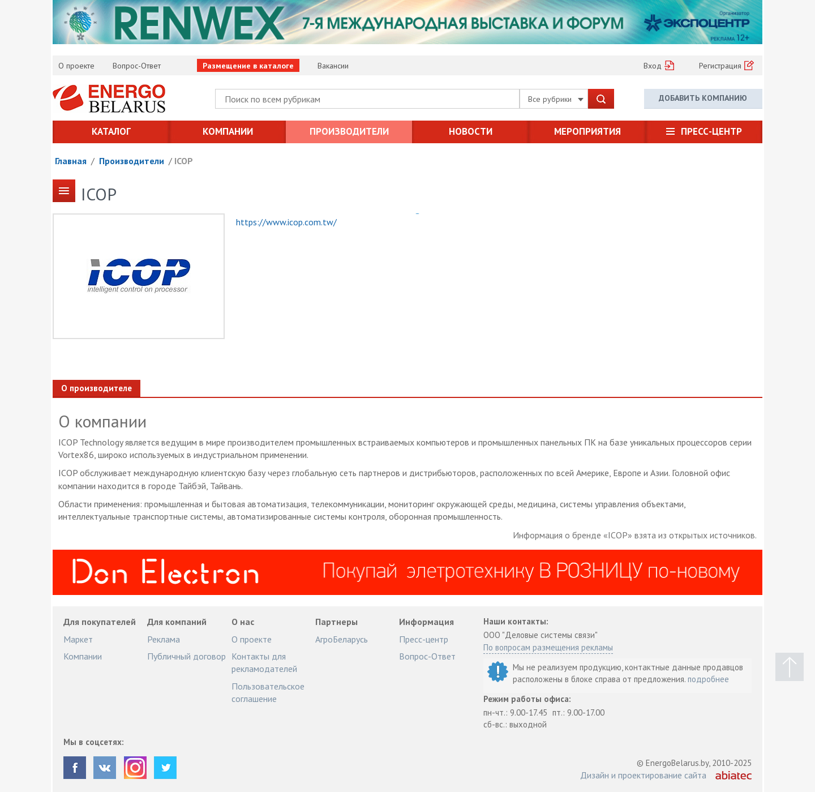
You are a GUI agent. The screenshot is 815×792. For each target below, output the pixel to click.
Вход (653, 66)
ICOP (183, 160)
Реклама (163, 639)
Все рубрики (556, 99)
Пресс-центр (711, 131)
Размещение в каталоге (248, 66)
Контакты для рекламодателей (264, 662)
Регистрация (720, 66)
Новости (470, 131)
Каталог (111, 131)
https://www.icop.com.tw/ (286, 222)
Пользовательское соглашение (267, 692)
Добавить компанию (703, 98)
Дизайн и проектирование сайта (643, 775)
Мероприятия (587, 131)
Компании (228, 131)
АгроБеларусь (341, 639)
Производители (349, 131)
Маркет (78, 639)
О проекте (76, 66)
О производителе (96, 388)
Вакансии (333, 66)
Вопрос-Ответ (137, 66)
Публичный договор (186, 656)
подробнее (708, 679)
